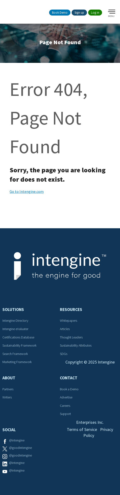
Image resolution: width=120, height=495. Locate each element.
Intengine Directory (15, 320)
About (8, 378)
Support (65, 414)
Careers (65, 405)
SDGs (63, 354)
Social (9, 429)
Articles (65, 329)
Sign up (79, 13)
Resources (71, 309)
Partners (7, 389)
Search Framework (15, 354)
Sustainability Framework (19, 345)
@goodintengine (20, 448)
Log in (95, 13)
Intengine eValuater (15, 329)
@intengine (16, 440)
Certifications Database (18, 337)
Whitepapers (68, 320)
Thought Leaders (71, 337)
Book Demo (60, 13)
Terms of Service (82, 429)
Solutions (13, 309)
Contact (68, 378)
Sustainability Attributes (75, 345)
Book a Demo (69, 389)
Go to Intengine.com (27, 191)
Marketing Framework (17, 362)
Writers (7, 397)
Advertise (66, 397)
